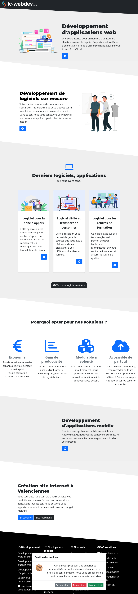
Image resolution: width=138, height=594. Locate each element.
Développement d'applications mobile (79, 423)
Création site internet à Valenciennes (50, 492)
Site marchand (50, 514)
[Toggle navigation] (128, 4)
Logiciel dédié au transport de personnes (69, 231)
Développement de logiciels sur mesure (52, 96)
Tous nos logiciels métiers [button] (69, 279)
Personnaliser (62, 585)
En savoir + (35, 514)
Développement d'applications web (89, 29)
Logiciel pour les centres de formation (96, 231)
